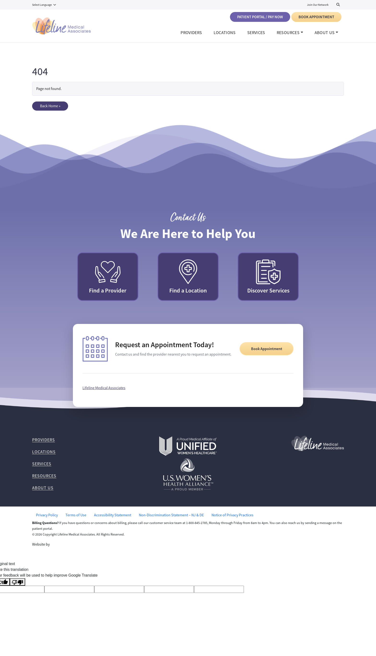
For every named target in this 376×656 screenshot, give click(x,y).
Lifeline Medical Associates (103, 390)
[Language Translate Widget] (44, 5)
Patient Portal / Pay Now (260, 16)
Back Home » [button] (50, 108)
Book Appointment (316, 16)
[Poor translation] (17, 584)
